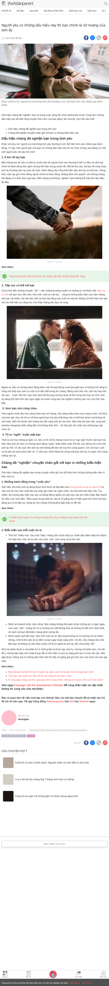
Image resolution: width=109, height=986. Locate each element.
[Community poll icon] (103, 975)
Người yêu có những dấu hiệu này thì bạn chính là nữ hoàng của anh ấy (58, 725)
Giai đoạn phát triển (48, 11)
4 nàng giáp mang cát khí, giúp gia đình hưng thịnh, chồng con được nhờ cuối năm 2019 (55, 675)
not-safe (31, 731)
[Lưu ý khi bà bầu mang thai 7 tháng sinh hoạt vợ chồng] (38, 774)
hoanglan (23, 714)
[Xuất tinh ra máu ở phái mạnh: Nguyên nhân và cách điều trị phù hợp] (46, 757)
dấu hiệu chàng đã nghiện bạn (14, 731)
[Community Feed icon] (78, 975)
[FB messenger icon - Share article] (92, 32)
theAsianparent (55, 696)
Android (83, 696)
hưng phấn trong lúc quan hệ (85, 482)
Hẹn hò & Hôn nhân (18, 725)
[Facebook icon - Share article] (86, 32)
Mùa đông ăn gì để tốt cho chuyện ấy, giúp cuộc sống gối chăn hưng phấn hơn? (51, 667)
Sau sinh (30, 11)
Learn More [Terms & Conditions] (74, 983)
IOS (72, 696)
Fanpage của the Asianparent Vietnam (38, 680)
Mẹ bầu (18, 11)
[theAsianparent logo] (20, 4)
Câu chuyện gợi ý (14, 746)
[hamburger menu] (4, 4)
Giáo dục (83, 11)
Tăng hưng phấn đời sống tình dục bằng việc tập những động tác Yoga (47, 271)
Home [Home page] (4, 725)
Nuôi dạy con (68, 11)
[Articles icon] (28, 975)
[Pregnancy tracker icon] (53, 974)
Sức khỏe (95, 11)
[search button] (105, 4)
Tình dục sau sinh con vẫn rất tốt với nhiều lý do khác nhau (39, 671)
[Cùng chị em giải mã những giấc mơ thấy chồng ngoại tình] (40, 791)
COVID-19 (6, 11)
